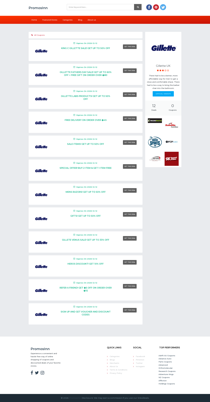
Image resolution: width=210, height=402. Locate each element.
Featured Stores (49, 20)
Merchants (114, 363)
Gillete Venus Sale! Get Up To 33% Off (85, 240)
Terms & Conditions (118, 370)
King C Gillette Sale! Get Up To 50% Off (85, 48)
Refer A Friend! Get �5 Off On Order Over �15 (86, 289)
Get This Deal (129, 47)
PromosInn (75, 398)
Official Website (163, 94)
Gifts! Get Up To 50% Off (85, 216)
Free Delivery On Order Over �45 (86, 120)
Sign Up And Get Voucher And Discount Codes (86, 313)
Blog (80, 20)
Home (34, 20)
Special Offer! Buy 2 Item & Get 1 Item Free (86, 168)
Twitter (139, 363)
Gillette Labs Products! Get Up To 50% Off (85, 97)
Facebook (140, 356)
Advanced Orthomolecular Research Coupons (167, 368)
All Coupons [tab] (38, 35)
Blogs (112, 360)
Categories (68, 20)
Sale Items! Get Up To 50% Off (85, 144)
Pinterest (140, 360)
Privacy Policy (116, 373)
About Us (114, 366)
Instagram (140, 366)
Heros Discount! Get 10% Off (86, 264)
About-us (92, 20)
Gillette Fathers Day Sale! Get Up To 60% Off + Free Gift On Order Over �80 (86, 73)
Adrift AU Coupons (167, 355)
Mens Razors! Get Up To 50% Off (86, 192)
